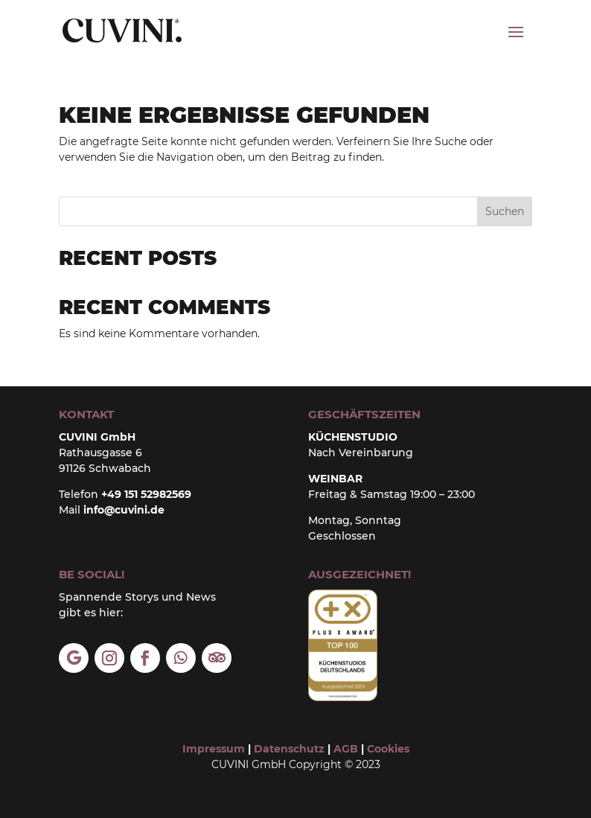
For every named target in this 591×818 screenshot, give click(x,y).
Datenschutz (289, 748)
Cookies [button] (388, 748)
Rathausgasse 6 (100, 452)
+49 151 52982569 (146, 494)
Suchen (504, 211)
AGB (344, 748)
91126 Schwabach (105, 468)
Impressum (213, 748)
